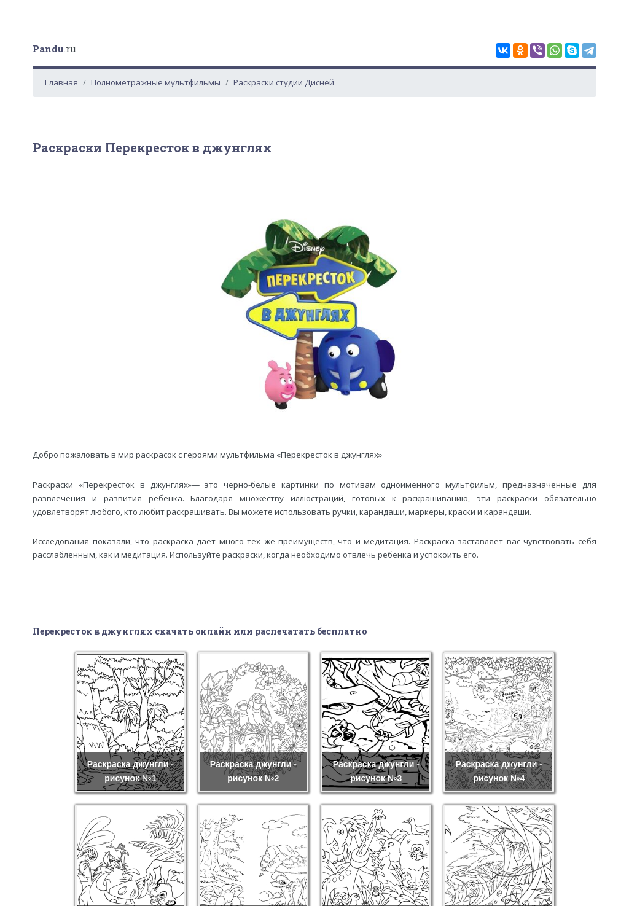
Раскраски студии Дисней (283, 82)
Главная (61, 82)
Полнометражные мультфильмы (156, 82)
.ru (54, 48)
